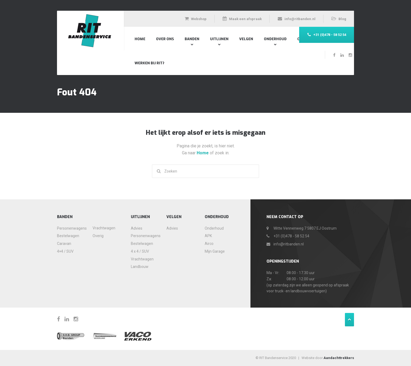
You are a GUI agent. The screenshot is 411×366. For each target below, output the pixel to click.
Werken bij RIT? (149, 63)
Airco (209, 243)
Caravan (64, 243)
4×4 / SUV (65, 251)
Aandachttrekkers (339, 358)
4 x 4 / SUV (140, 251)
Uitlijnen (219, 39)
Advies (136, 228)
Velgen (246, 39)
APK (208, 236)
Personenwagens (70, 228)
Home (140, 39)
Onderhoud (275, 39)
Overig (98, 236)
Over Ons (165, 39)
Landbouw (140, 266)
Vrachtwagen (104, 228)
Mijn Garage (215, 251)
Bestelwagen (68, 236)
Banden (192, 39)
